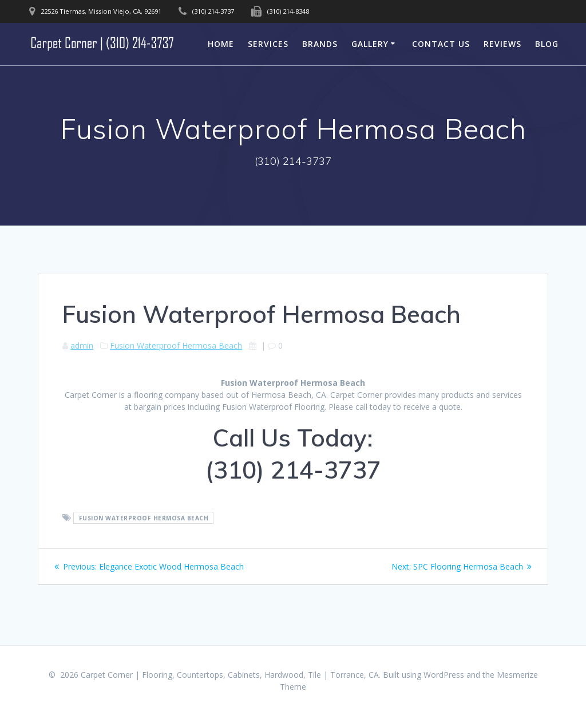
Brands (320, 43)
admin (81, 345)
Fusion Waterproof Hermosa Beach (176, 345)
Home (221, 43)
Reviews (502, 43)
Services (268, 43)
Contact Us (441, 43)
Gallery (370, 43)
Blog (547, 43)
